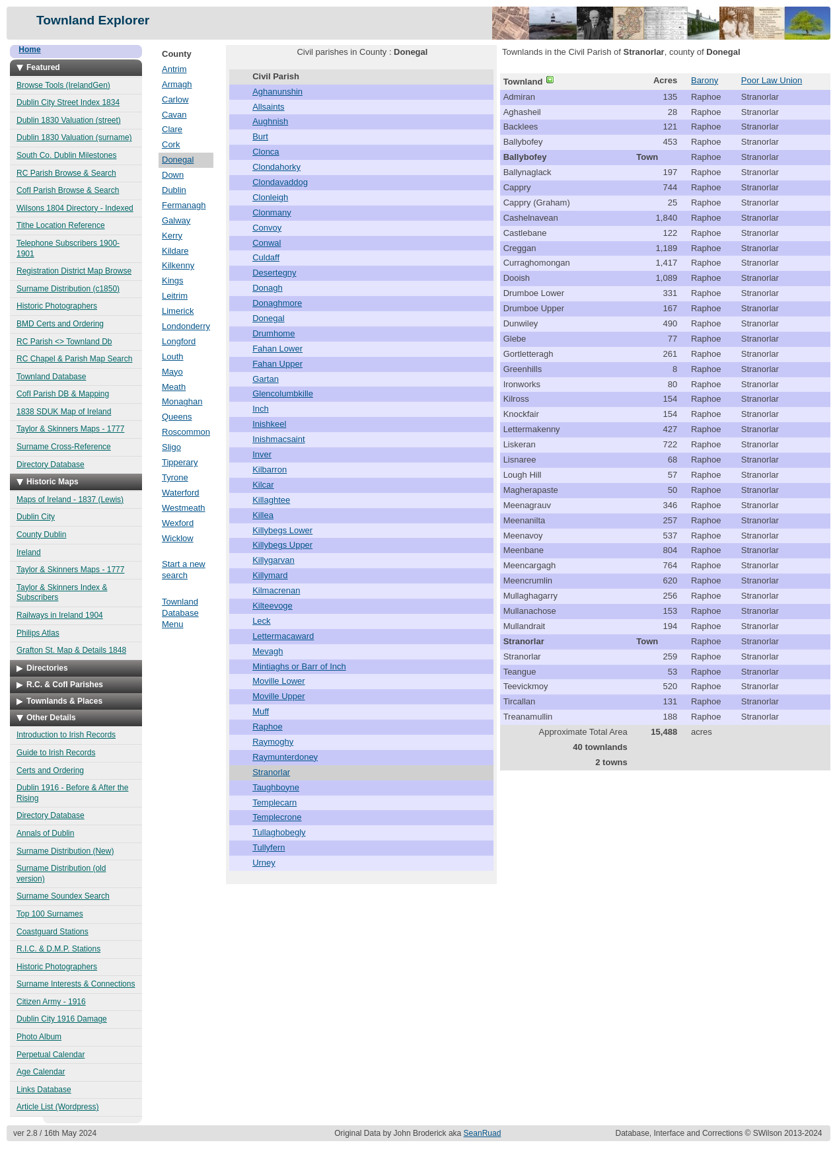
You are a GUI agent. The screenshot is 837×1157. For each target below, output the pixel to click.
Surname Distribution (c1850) (68, 288)
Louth (173, 356)
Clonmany (271, 212)
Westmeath (183, 508)
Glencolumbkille (282, 393)
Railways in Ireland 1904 (60, 615)
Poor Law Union (772, 80)
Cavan (174, 115)
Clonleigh (270, 197)
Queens (177, 417)
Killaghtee (271, 500)
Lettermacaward (283, 636)
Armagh (177, 84)
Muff (260, 711)
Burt (260, 136)
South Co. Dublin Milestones (66, 155)
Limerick (178, 311)
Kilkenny (178, 265)
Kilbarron (269, 469)
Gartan (265, 379)
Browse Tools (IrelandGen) (63, 85)
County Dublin (41, 534)
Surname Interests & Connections (76, 984)
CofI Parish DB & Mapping (63, 393)
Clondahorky (276, 167)
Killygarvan (273, 560)
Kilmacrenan (276, 590)
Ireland (29, 552)
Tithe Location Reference (61, 225)
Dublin (174, 190)
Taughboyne (275, 787)
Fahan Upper (277, 364)
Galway (176, 220)
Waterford (181, 493)
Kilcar (263, 485)
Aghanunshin (277, 91)
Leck (261, 621)
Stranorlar (271, 772)
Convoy (266, 228)
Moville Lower (278, 681)
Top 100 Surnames (50, 913)
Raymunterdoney (285, 757)
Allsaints (268, 107)
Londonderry (186, 326)
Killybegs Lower (282, 530)
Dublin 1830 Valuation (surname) (74, 137)
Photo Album (39, 1036)
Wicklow (178, 538)
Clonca (265, 152)
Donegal (178, 160)
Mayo (172, 372)
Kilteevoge (272, 606)
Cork (171, 144)
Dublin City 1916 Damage (62, 1019)
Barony (704, 80)
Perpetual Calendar (51, 1054)
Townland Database (51, 376)
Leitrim (175, 296)
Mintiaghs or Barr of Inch (299, 666)
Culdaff (265, 257)
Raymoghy (272, 742)
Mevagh (267, 651)
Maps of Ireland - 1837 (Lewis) (70, 499)
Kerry (172, 236)
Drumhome (273, 333)
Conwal (266, 243)
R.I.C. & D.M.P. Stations (58, 948)
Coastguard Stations (53, 931)
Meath (174, 387)
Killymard (269, 575)
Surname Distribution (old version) (61, 873)
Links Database (44, 1089)
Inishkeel (269, 424)
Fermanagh (183, 205)
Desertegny (274, 273)
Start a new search (183, 569)
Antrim (174, 69)
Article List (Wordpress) (57, 1106)
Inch (260, 409)
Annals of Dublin (45, 833)
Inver (262, 454)
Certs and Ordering (50, 770)
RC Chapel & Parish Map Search (74, 358)
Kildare (175, 251)
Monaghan (182, 401)
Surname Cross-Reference (64, 446)
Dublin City (36, 516)
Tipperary (180, 462)
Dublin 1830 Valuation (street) (69, 120)
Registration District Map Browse (74, 271)
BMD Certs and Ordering (60, 323)
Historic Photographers (57, 306)
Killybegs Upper (282, 545)
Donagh (267, 288)
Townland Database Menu (180, 613)
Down (173, 175)
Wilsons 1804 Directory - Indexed (75, 208)
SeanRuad (482, 1133)
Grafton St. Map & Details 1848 (71, 650)
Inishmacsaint (278, 439)
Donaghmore (277, 303)
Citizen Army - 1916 (51, 1001)
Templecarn (274, 802)
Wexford (178, 523)
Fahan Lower (277, 349)
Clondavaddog (280, 182)
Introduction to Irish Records (66, 734)
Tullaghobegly (278, 832)
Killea (262, 515)
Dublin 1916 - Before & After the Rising (72, 793)
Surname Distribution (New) (65, 851)
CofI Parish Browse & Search (68, 190)
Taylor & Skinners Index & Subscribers (62, 593)
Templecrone (276, 817)
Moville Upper (278, 696)
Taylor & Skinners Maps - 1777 (70, 428)
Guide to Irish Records (56, 752)
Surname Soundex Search (63, 896)
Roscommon (186, 432)
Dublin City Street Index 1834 (68, 102)
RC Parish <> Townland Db (64, 341)
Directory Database (51, 464)
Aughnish (270, 121)
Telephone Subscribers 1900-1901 (68, 248)
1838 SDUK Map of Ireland (64, 411)
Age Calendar (41, 1071)
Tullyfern (268, 847)
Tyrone (175, 477)
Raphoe (267, 726)
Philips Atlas (38, 633)
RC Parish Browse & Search (66, 173)
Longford (179, 341)
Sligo (171, 447)
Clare (172, 129)
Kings (173, 280)
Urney (263, 863)
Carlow (175, 99)
